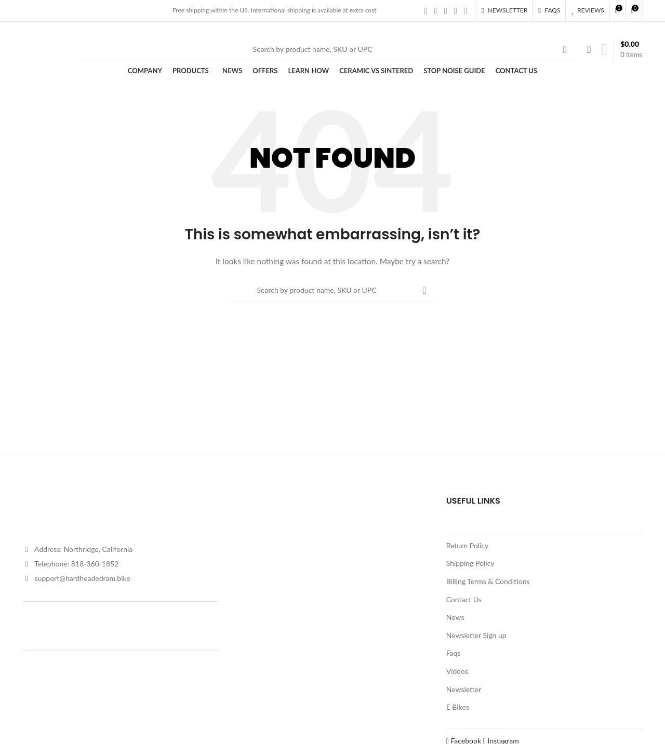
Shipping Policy (470, 563)
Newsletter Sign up (476, 635)
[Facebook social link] (426, 10)
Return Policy (467, 545)
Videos (457, 671)
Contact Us (464, 599)
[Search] (328, 49)
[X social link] (436, 10)
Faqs (453, 652)
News (455, 617)
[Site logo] (46, 48)
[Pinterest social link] (465, 10)
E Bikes (457, 706)
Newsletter (463, 689)
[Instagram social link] (445, 10)
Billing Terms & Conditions (488, 581)
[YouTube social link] (455, 10)
